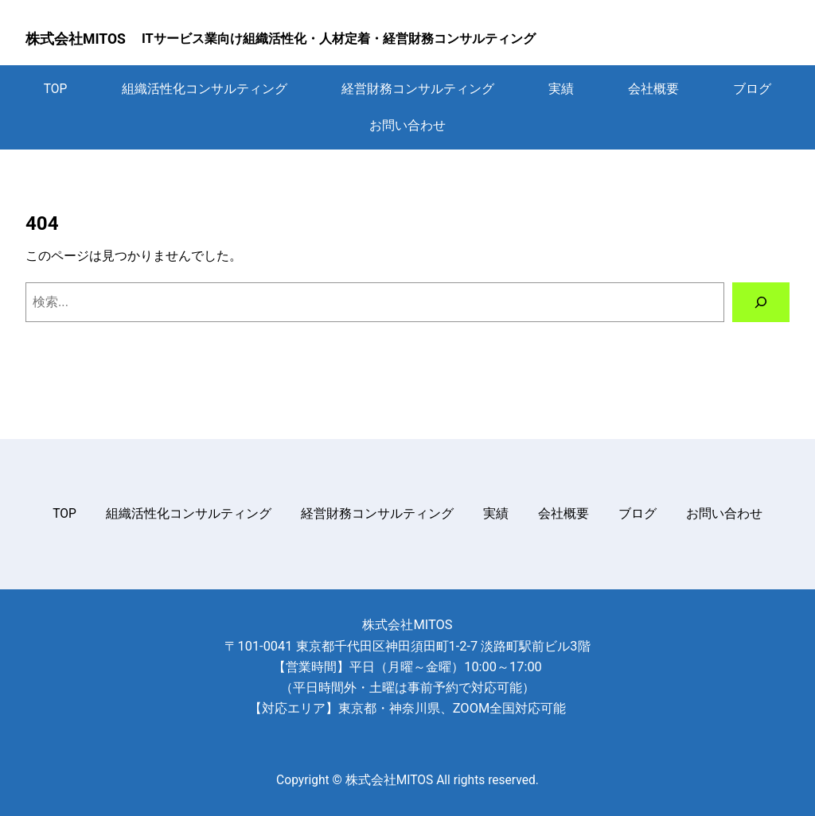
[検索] (761, 302)
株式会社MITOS (75, 39)
